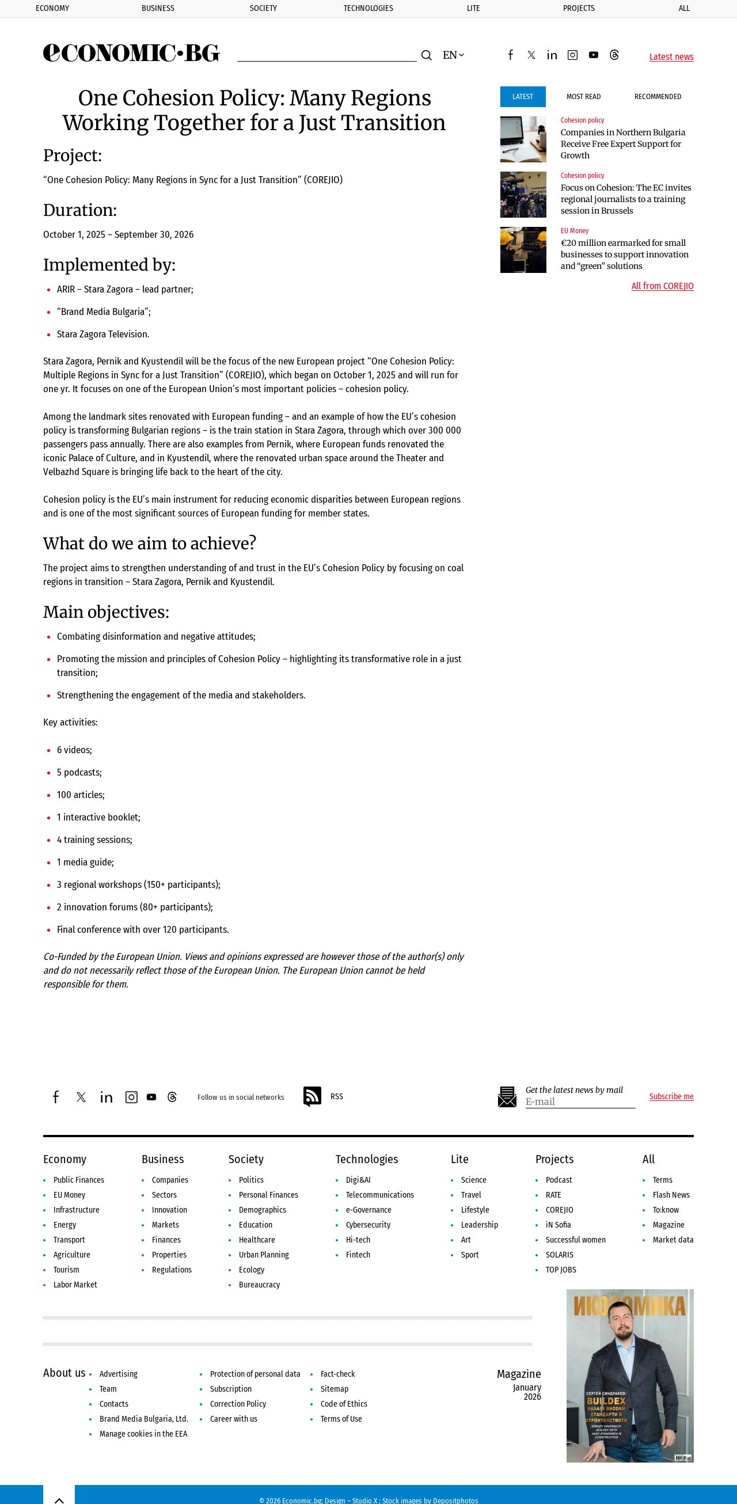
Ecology (251, 1270)
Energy (65, 1225)
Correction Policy (238, 1404)
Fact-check (338, 1374)
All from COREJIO (663, 286)
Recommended (658, 96)
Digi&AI (358, 1180)
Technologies (368, 8)
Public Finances (79, 1180)
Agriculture (72, 1255)
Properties (169, 1255)
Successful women (576, 1240)
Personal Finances (268, 1195)
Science (474, 1180)
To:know (666, 1210)
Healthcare (257, 1240)
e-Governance (369, 1210)
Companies (170, 1180)
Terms (663, 1180)
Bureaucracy (259, 1285)
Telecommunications (380, 1195)
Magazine (669, 1225)
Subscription (231, 1389)
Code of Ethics (344, 1404)
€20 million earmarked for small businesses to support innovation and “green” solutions (625, 254)
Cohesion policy (582, 120)
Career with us (233, 1419)
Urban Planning (264, 1255)
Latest (522, 96)
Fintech (358, 1255)
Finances (166, 1240)
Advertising (119, 1374)
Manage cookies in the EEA (143, 1434)
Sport (470, 1255)
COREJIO (559, 1210)
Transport (69, 1240)
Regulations (172, 1270)
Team (108, 1389)
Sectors (164, 1195)
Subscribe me (671, 1097)
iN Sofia (558, 1225)
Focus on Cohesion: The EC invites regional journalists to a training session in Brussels (626, 199)
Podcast (559, 1180)
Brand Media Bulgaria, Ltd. (144, 1419)
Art (466, 1240)
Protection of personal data (255, 1374)
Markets (165, 1225)
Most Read (584, 96)
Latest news (671, 57)
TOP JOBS (561, 1270)
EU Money (574, 231)
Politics (251, 1180)
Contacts (114, 1404)
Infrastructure (77, 1210)
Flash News (671, 1195)
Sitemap (334, 1389)
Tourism (66, 1270)
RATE (553, 1195)
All (649, 1159)
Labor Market (75, 1285)
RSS (322, 1097)
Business (158, 8)
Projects (579, 8)
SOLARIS (559, 1255)
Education (255, 1225)
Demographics (262, 1210)
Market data (673, 1240)
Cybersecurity (368, 1225)
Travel (471, 1195)
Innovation (169, 1210)
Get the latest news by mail (574, 1090)
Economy (52, 8)
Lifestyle (475, 1210)
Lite (473, 8)
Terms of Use (341, 1419)
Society (263, 8)
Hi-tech (358, 1240)
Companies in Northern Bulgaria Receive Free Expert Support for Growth (623, 144)
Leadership (479, 1225)
